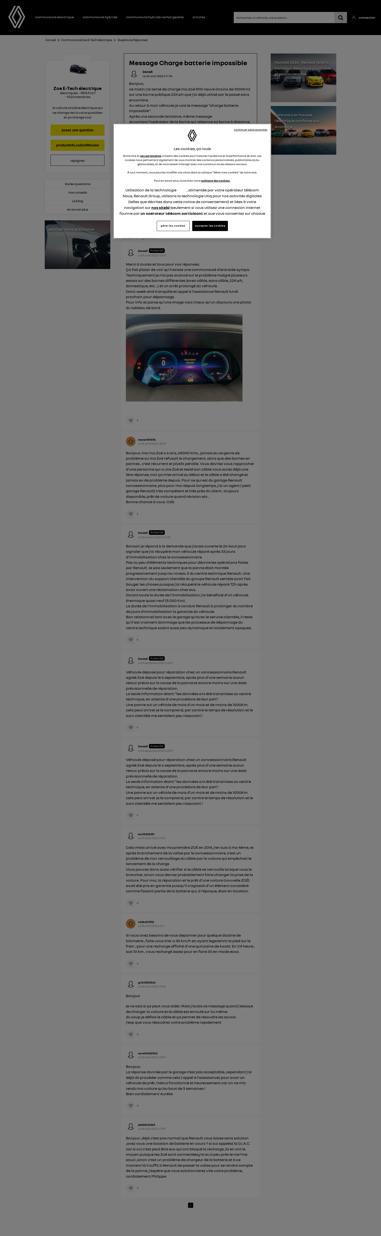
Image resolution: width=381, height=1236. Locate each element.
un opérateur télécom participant (171, 213)
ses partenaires (150, 156)
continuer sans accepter (251, 129)
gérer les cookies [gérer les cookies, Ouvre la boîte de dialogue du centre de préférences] (173, 225)
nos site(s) (160, 207)
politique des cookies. (215, 180)
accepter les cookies (210, 225)
